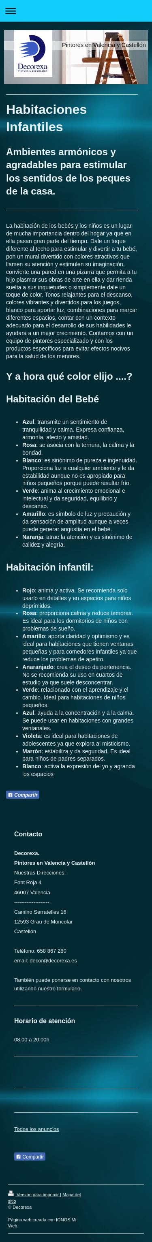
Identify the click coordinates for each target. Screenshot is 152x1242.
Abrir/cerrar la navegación (76, 10)
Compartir (23, 795)
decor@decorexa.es (53, 961)
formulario (69, 988)
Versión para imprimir (34, 1194)
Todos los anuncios (36, 1129)
